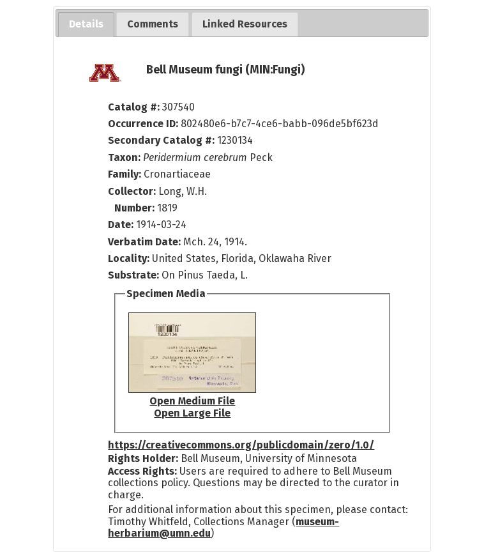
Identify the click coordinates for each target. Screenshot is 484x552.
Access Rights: (142, 471)
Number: (135, 208)
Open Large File (192, 413)
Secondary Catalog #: (161, 140)
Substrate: (135, 275)
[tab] (86, 24)
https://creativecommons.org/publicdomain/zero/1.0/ (241, 445)
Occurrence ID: (144, 124)
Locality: (128, 258)
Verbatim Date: (144, 242)
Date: (120, 224)
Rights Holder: (143, 458)
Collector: (133, 191)
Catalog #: (135, 107)
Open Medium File (192, 401)
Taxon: (124, 157)
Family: (124, 174)
